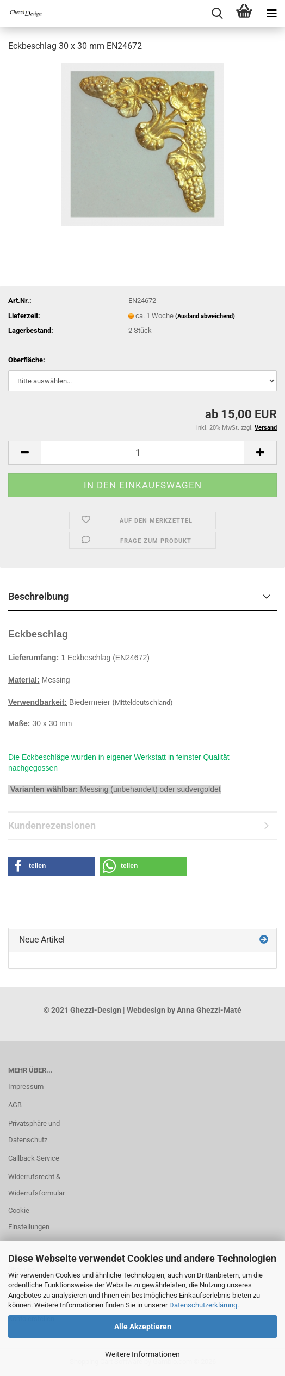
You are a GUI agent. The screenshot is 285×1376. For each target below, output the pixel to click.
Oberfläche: (26, 360)
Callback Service (33, 1158)
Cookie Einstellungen (28, 1218)
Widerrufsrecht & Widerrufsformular (35, 1185)
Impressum (26, 1086)
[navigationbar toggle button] (271, 13)
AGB (15, 1105)
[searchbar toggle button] (217, 13)
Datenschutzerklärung (203, 1305)
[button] (24, 453)
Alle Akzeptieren (142, 1326)
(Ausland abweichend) (205, 316)
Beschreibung (38, 596)
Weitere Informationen (142, 1354)
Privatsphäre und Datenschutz (34, 1131)
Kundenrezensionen (52, 825)
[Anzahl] (142, 453)
